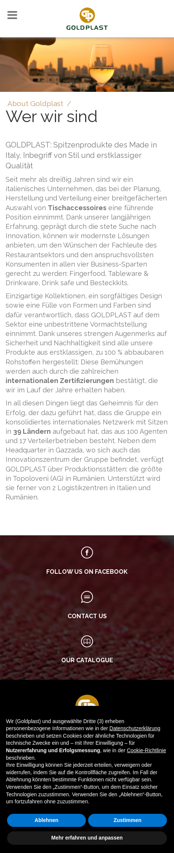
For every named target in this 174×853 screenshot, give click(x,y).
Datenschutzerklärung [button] (134, 728)
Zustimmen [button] (128, 820)
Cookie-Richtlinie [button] (146, 750)
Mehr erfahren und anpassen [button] (86, 838)
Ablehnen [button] (47, 820)
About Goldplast (35, 103)
